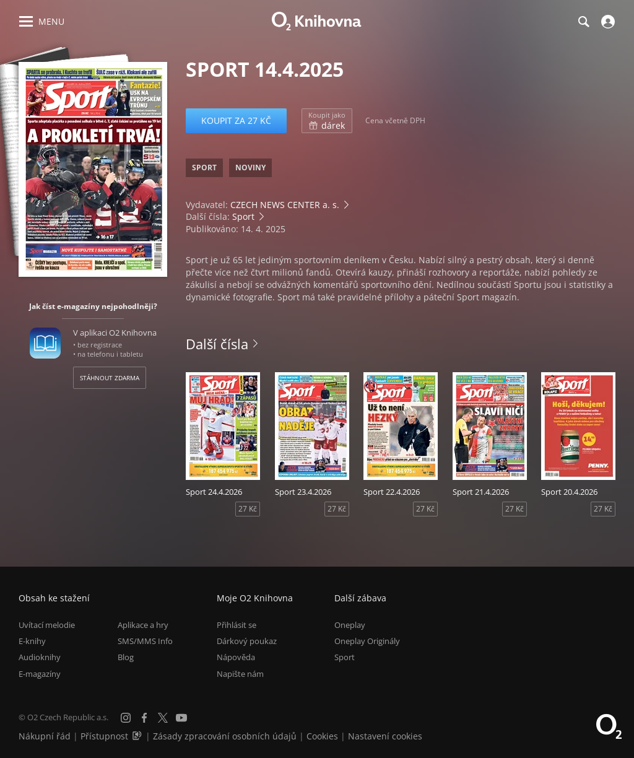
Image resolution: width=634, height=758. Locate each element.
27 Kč (247, 508)
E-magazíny (40, 673)
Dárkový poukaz (247, 641)
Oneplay (349, 624)
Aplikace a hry (143, 624)
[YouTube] (181, 717)
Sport (243, 216)
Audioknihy (40, 657)
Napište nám (240, 673)
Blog (126, 657)
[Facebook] (144, 717)
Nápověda (236, 657)
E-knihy (32, 641)
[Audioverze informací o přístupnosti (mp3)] (138, 736)
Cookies (322, 736)
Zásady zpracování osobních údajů (225, 736)
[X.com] (163, 717)
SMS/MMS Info (145, 641)
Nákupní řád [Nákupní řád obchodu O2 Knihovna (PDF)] (45, 736)
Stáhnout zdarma (109, 377)
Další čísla (217, 343)
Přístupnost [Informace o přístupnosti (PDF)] (104, 736)
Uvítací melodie (47, 624)
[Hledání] (583, 21)
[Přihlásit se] (606, 21)
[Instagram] (125, 717)
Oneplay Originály (367, 641)
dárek (326, 120)
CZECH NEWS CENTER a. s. (284, 205)
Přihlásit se (236, 624)
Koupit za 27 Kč (236, 120)
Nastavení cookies (385, 736)
